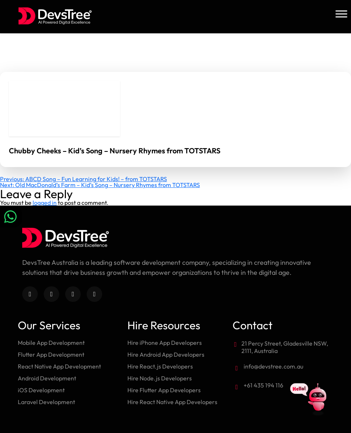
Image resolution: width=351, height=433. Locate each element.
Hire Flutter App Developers (164, 390)
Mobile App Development (51, 343)
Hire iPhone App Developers (164, 343)
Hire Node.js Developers (159, 378)
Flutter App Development (51, 354)
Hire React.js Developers (160, 366)
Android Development (47, 378)
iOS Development (41, 390)
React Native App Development (59, 366)
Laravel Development (46, 402)
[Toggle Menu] (341, 13)
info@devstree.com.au (273, 366)
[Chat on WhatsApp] (11, 216)
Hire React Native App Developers (172, 402)
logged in (45, 202)
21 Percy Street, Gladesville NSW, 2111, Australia (284, 347)
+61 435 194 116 (263, 385)
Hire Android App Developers (165, 354)
